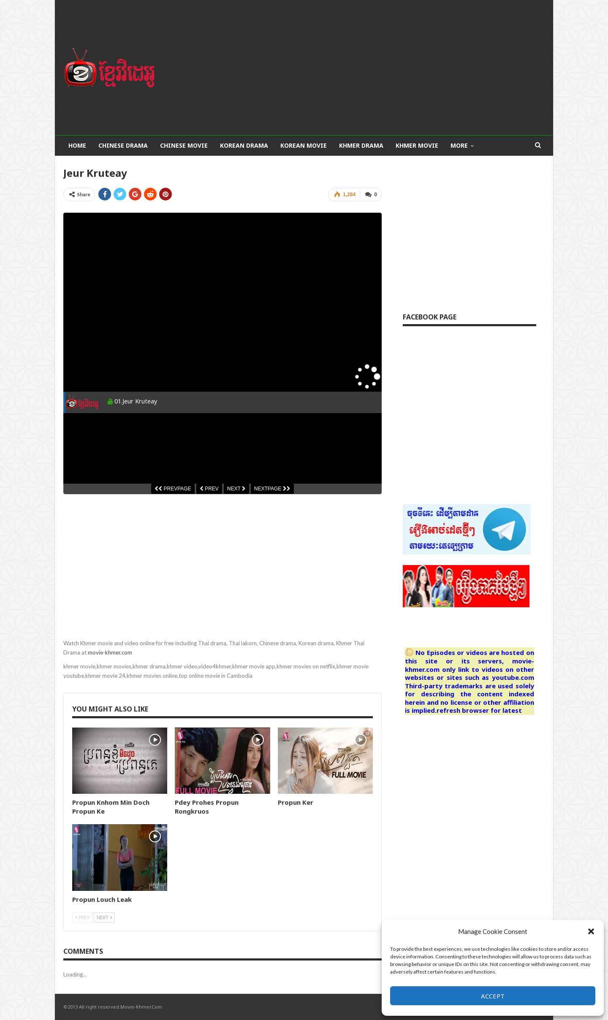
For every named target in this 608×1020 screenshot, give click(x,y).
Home (77, 145)
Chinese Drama (123, 145)
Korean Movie (303, 145)
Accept (493, 996)
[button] (591, 931)
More (459, 145)
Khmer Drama (361, 145)
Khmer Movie (417, 145)
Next (104, 917)
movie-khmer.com (110, 652)
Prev (82, 917)
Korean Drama (244, 145)
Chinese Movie (184, 145)
